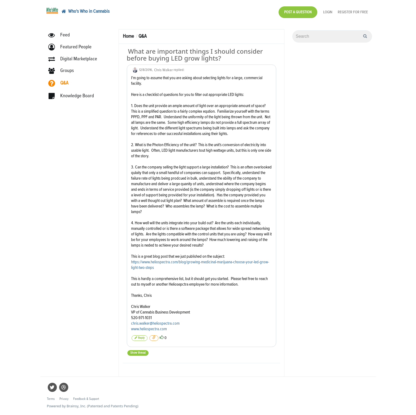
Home (128, 36)
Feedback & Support (86, 399)
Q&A (142, 36)
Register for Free (353, 12)
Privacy (63, 399)
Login (327, 12)
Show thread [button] (138, 352)
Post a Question (298, 12)
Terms (51, 399)
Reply (140, 338)
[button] (72, 47)
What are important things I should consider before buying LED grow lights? (195, 54)
